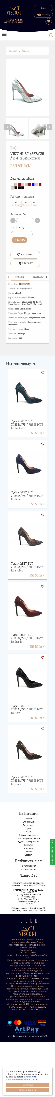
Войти (43, 8)
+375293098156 (13, 22)
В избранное (25, 254)
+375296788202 (13, 20)
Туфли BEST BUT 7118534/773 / (27, 424)
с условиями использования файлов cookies (22, 1078)
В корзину (25, 263)
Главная (13, 51)
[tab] (20, 277)
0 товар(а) (43, 15)
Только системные (27, 1090)
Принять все (27, 1085)
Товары (25, 51)
